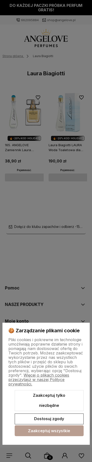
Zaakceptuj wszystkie (49, 430)
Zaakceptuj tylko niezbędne (49, 400)
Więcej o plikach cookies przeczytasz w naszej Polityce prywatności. (38, 379)
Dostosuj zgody (49, 418)
